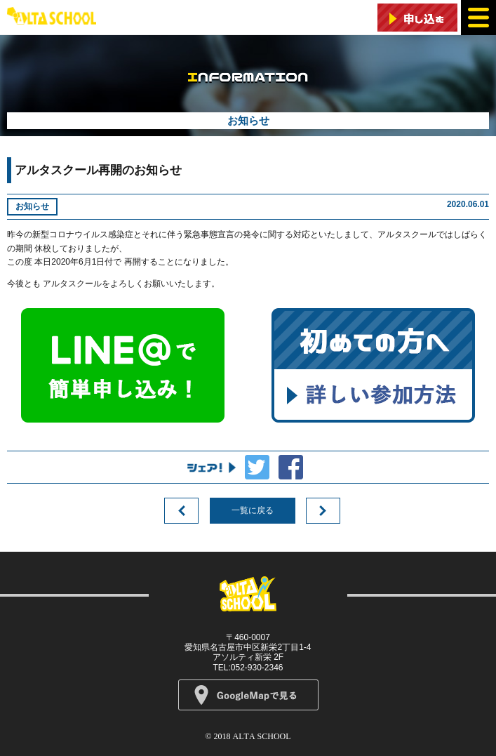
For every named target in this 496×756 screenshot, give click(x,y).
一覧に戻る (253, 510)
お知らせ (32, 206)
